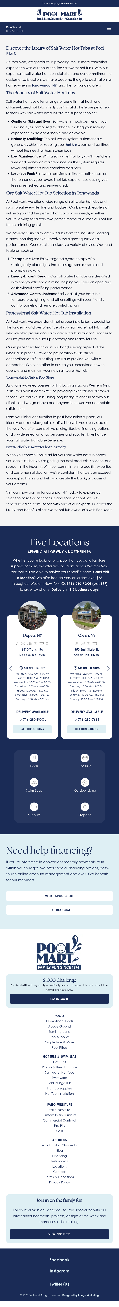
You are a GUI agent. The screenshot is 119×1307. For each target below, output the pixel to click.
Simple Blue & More (59, 1042)
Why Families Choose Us (59, 1145)
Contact (59, 1172)
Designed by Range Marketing (80, 1295)
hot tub (71, 144)
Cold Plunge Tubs (60, 1083)
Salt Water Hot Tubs (59, 1072)
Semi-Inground (59, 1032)
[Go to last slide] (10, 669)
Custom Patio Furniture (60, 1115)
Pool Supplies (59, 1037)
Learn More (59, 998)
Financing (59, 1156)
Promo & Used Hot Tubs (59, 1067)
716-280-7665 (86, 719)
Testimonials (59, 1161)
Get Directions (32, 729)
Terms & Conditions (59, 1177)
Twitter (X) (59, 1283)
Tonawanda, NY (45, 85)
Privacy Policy (59, 1182)
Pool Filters (59, 1047)
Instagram (59, 1270)
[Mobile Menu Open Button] (109, 28)
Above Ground (59, 1026)
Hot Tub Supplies (59, 1088)
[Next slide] (108, 669)
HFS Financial (59, 909)
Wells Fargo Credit (59, 896)
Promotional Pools (59, 1021)
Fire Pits (59, 1126)
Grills (59, 1131)
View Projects (59, 1234)
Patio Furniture (59, 1110)
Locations (59, 1166)
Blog (59, 1150)
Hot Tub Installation (59, 1094)
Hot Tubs (59, 1062)
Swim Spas (59, 1078)
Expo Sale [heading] (13, 27)
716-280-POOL (80, 583)
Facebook (59, 1259)
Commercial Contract (59, 1120)
